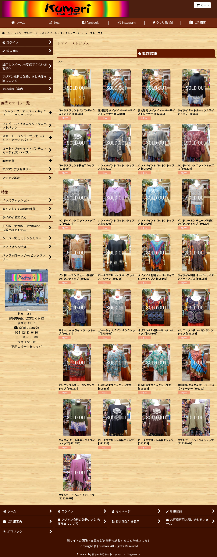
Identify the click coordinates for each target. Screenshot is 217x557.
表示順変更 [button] (147, 53)
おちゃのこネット (102, 554)
